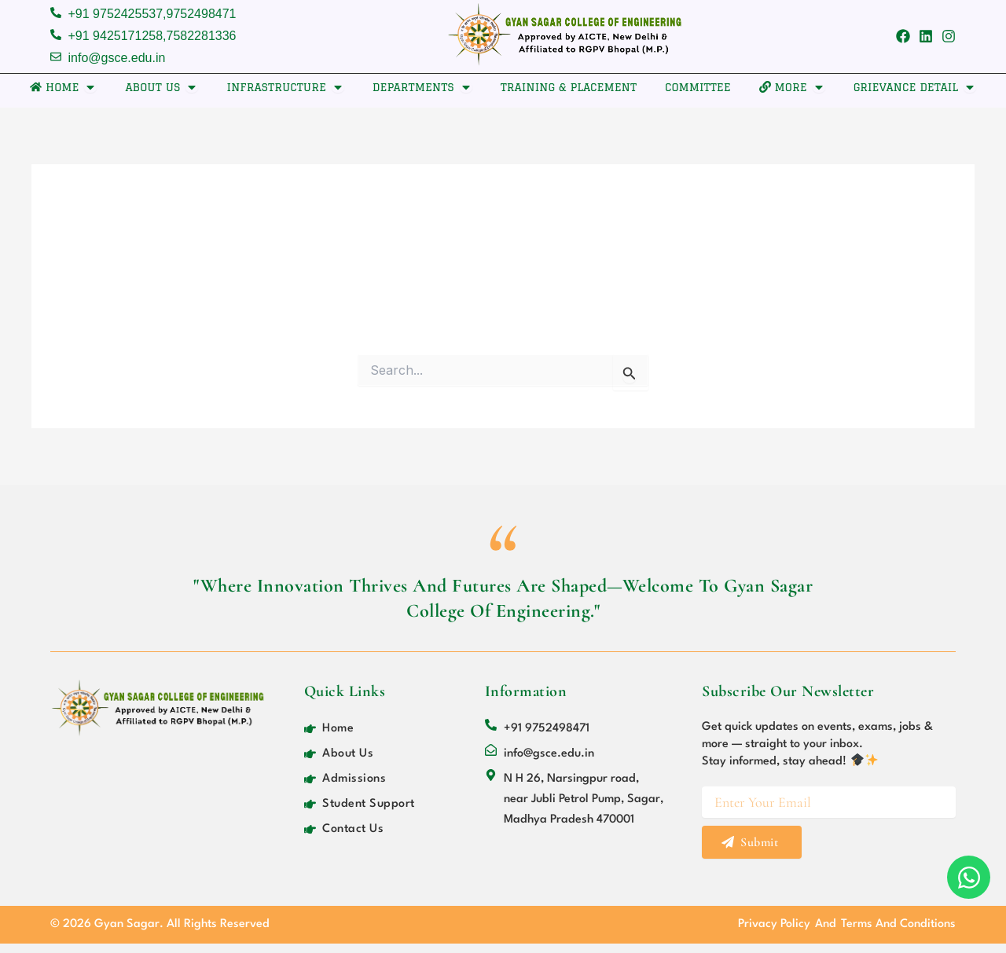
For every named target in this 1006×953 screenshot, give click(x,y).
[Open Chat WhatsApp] (968, 877)
